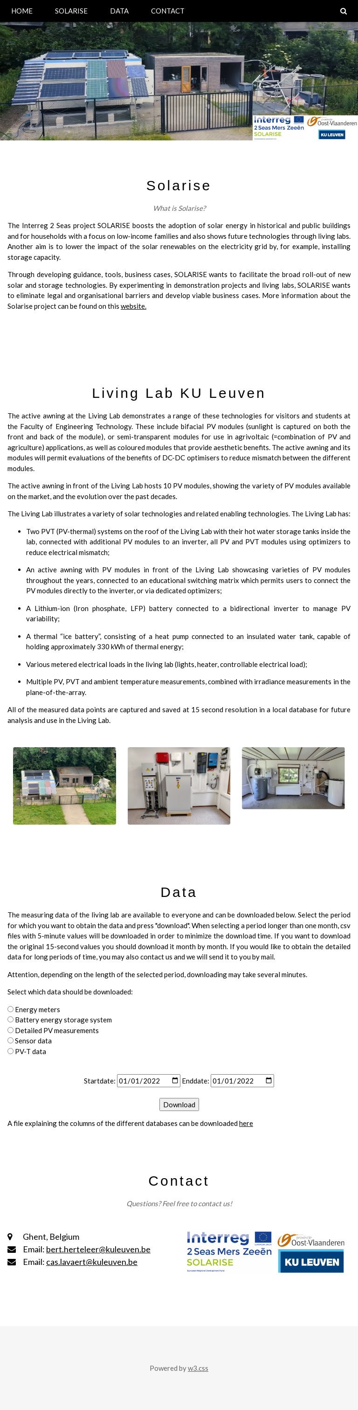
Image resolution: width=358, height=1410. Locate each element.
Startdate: (100, 1081)
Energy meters (37, 1009)
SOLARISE (71, 11)
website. (133, 306)
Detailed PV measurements (57, 1030)
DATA (119, 11)
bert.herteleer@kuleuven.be (98, 1249)
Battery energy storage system (63, 1019)
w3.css (198, 1368)
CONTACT (168, 11)
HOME (22, 11)
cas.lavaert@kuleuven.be (92, 1262)
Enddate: (195, 1081)
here (246, 1123)
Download (179, 1104)
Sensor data (33, 1040)
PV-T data (30, 1051)
